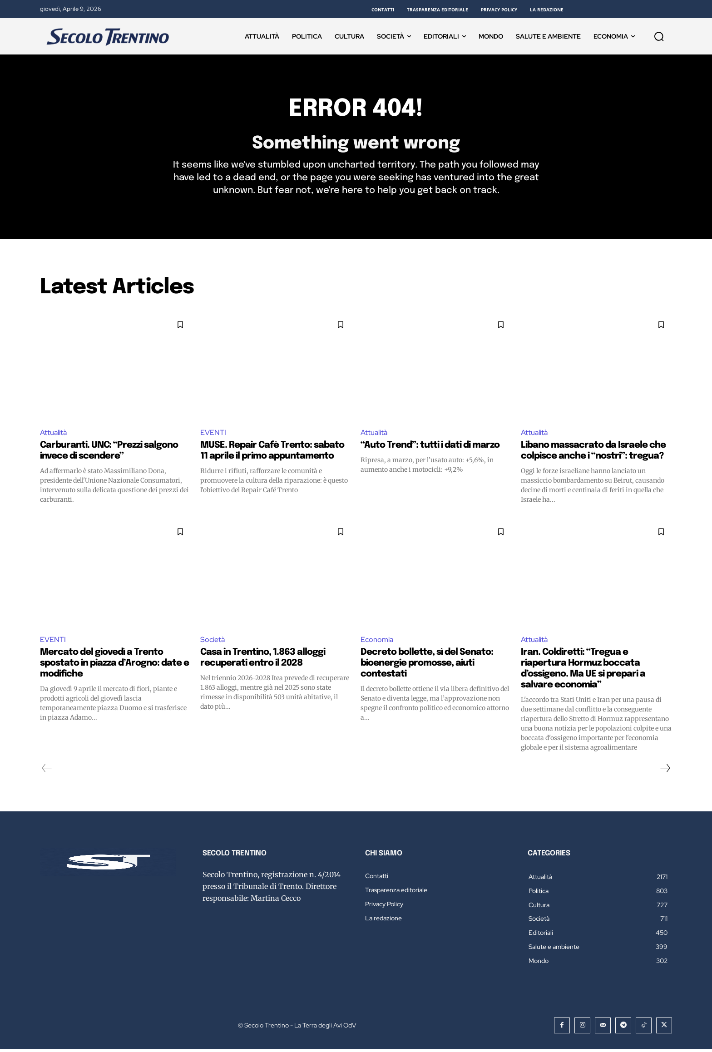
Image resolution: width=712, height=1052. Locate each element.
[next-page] (665, 771)
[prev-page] (47, 771)
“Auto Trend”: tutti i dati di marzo (430, 448)
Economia (377, 642)
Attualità (53, 435)
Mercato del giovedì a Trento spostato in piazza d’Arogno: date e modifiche (114, 666)
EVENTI (213, 435)
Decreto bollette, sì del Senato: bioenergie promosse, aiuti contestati (427, 666)
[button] (659, 36)
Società (212, 642)
